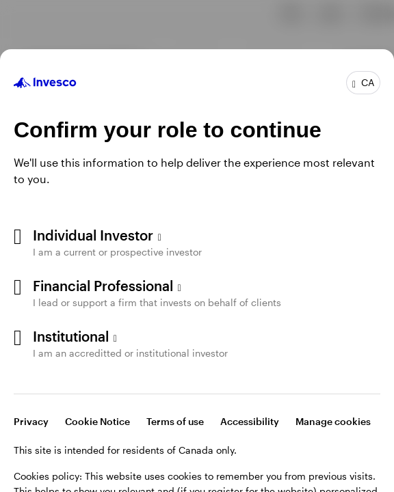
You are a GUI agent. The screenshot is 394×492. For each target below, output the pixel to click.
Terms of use (175, 421)
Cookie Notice (97, 421)
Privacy (31, 421)
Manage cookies (333, 421)
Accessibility (249, 421)
